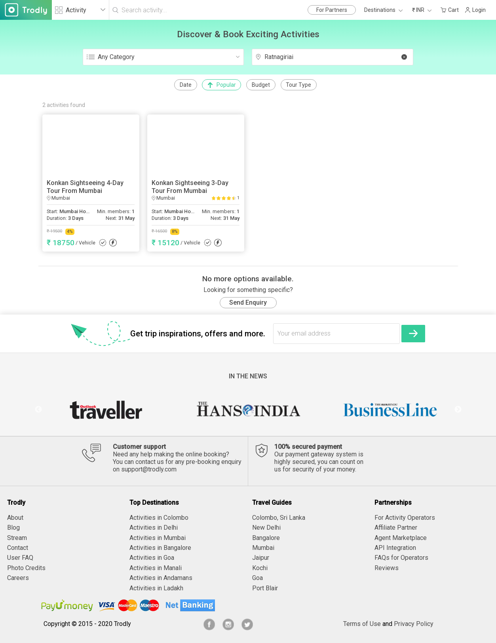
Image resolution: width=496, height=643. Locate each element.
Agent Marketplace (400, 538)
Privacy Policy (413, 624)
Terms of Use (362, 624)
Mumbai (263, 547)
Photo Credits (26, 568)
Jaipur (260, 557)
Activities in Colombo (158, 517)
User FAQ (20, 557)
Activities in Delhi (153, 527)
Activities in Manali (155, 568)
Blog (13, 527)
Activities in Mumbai (157, 538)
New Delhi (266, 527)
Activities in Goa (151, 557)
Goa (257, 578)
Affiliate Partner (395, 527)
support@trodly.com (149, 469)
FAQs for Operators (401, 557)
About (15, 517)
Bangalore (266, 538)
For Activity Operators (404, 517)
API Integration (395, 547)
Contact (17, 547)
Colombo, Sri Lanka (278, 517)
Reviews (386, 568)
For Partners (331, 10)
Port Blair (265, 588)
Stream (17, 538)
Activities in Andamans (160, 578)
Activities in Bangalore (160, 547)
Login (475, 10)
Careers (18, 578)
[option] (106, 409)
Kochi (260, 568)
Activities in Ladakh (156, 588)
